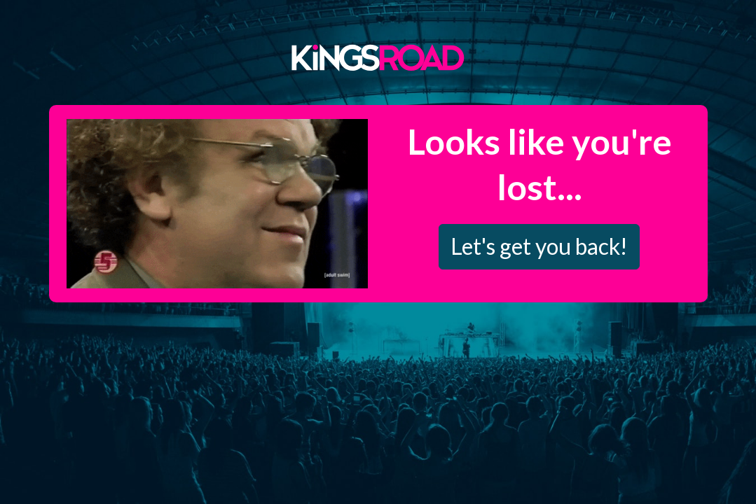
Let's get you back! (539, 246)
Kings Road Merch (378, 56)
